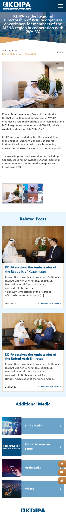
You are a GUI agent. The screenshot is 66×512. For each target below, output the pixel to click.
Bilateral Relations (12, 54)
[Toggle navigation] (60, 6)
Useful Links (21, 468)
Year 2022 (30, 54)
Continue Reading (49, 303)
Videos (18, 489)
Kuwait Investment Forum (26, 447)
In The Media (22, 426)
